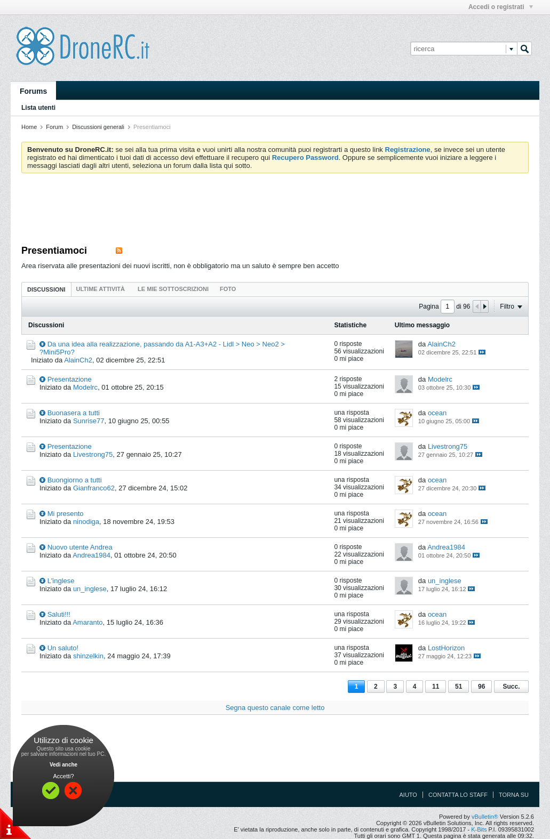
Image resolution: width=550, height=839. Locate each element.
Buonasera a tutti (73, 413)
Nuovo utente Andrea (80, 547)
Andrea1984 (91, 555)
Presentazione (69, 379)
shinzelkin (88, 656)
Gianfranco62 (94, 488)
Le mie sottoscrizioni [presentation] (173, 289)
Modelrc (85, 387)
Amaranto (87, 622)
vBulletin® (485, 816)
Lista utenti (38, 107)
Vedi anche (63, 765)
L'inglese (61, 581)
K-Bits (479, 829)
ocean (437, 413)
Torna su (514, 795)
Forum (54, 127)
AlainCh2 (78, 360)
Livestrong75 (93, 454)
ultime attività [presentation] (101, 289)
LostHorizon (446, 648)
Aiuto (408, 795)
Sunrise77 (89, 421)
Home (29, 127)
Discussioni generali (98, 127)
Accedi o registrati (500, 7)
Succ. (511, 686)
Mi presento (65, 514)
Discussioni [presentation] (46, 289)
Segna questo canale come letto (275, 708)
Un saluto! (63, 648)
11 (435, 686)
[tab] (46, 289)
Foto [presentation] (228, 289)
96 (481, 686)
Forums (33, 91)
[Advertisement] (275, 211)
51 (458, 686)
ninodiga (86, 522)
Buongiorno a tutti (74, 480)
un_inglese (90, 589)
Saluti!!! (58, 614)
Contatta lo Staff (458, 795)
